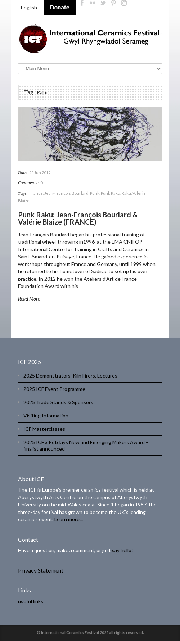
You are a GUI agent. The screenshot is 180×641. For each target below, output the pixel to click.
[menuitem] (29, 7)
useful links (30, 601)
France (36, 193)
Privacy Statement (40, 570)
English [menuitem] (29, 7)
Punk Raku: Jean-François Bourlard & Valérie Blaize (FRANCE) (78, 218)
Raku (126, 193)
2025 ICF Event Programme (54, 389)
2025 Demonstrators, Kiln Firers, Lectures (70, 376)
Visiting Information (45, 415)
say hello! (122, 550)
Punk (94, 193)
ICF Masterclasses (44, 429)
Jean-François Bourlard (66, 193)
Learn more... (68, 519)
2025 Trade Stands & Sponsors (58, 402)
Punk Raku (110, 193)
